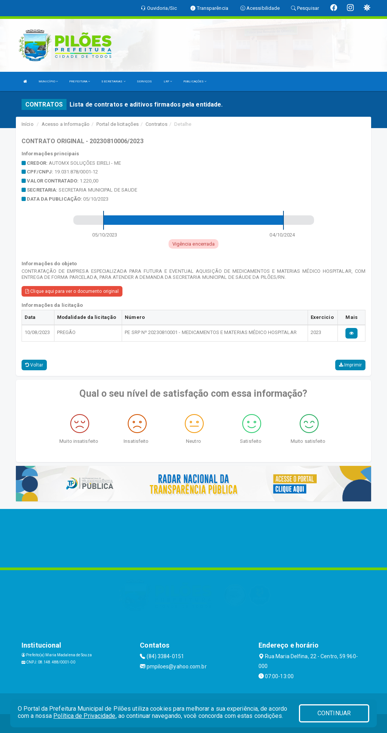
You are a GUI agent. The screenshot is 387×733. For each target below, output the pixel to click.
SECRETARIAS (113, 81)
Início (28, 124)
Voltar (34, 365)
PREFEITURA (79, 81)
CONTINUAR (334, 713)
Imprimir (350, 365)
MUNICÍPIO (48, 81)
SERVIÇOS (144, 81)
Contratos (156, 124)
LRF (168, 81)
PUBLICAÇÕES (194, 81)
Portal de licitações (117, 124)
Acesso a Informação (66, 124)
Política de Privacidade (84, 715)
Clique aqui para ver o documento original (72, 291)
